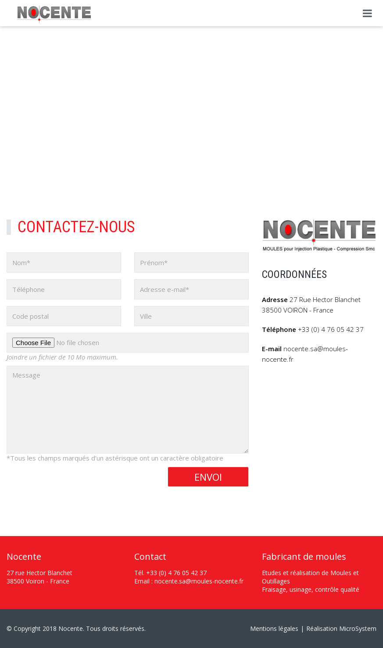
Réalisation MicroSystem (341, 628)
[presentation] (73, 484)
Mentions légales (274, 628)
